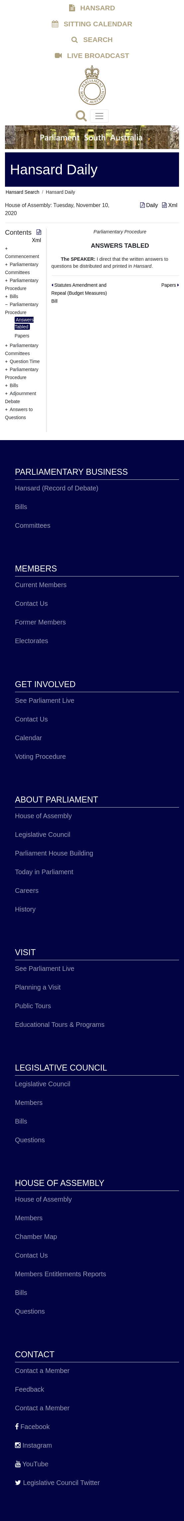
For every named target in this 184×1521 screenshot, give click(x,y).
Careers (27, 890)
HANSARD (92, 8)
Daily (149, 205)
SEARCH (92, 39)
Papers (22, 335)
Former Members (40, 622)
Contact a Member (42, 1370)
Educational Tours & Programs (60, 1024)
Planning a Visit (38, 987)
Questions (30, 1140)
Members (29, 1102)
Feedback (29, 1389)
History (25, 909)
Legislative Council (42, 834)
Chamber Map (36, 1236)
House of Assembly (43, 816)
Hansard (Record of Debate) (56, 488)
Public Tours (33, 1006)
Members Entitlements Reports (60, 1274)
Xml (169, 205)
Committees (32, 525)
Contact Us (31, 603)
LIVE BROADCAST (92, 55)
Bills (21, 506)
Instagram (33, 1445)
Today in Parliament (44, 872)
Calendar (28, 737)
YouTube (31, 1464)
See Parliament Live (44, 700)
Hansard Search (22, 192)
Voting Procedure (40, 756)
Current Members (41, 584)
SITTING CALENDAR (92, 24)
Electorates (31, 640)
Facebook (32, 1426)
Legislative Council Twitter (57, 1482)
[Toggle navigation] (99, 116)
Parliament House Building (54, 853)
